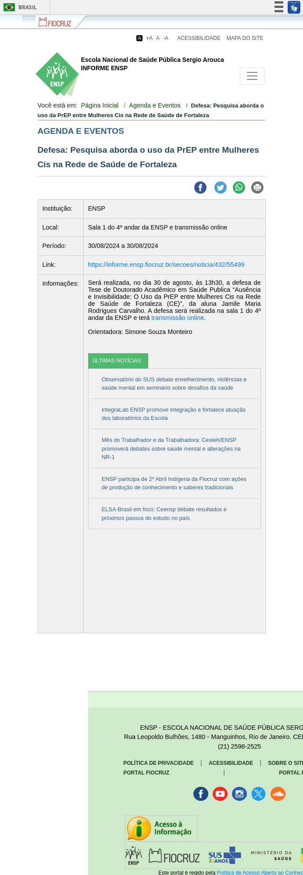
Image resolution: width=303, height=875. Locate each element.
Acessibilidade (199, 38)
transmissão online (177, 317)
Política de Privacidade (158, 763)
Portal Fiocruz (146, 773)
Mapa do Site (245, 38)
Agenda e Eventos (155, 105)
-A (165, 38)
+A (149, 38)
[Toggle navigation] (252, 76)
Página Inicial (100, 105)
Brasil (18, 7)
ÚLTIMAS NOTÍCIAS (117, 361)
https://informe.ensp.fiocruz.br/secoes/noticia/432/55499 (166, 264)
